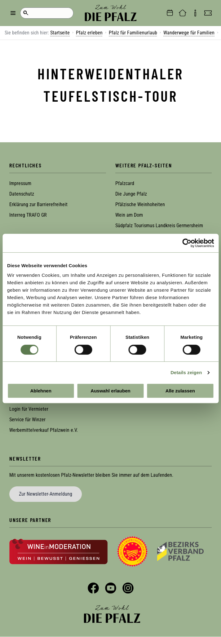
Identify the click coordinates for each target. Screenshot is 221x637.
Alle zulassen (180, 390)
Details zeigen (186, 372)
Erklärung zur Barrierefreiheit (38, 204)
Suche (25, 13)
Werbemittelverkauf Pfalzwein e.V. (43, 430)
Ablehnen (40, 390)
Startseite (60, 33)
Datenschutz (21, 194)
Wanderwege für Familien (188, 33)
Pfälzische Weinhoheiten (140, 204)
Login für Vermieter (28, 409)
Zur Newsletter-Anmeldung (45, 494)
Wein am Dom (129, 215)
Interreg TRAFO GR (28, 215)
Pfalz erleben (89, 33)
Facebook (93, 588)
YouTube (110, 588)
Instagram (128, 588)
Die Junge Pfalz (131, 194)
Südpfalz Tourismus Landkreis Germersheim (159, 225)
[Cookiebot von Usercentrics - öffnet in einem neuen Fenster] (187, 243)
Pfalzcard (124, 183)
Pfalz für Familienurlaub (133, 33)
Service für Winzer (27, 419)
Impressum (20, 183)
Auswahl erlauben (110, 390)
